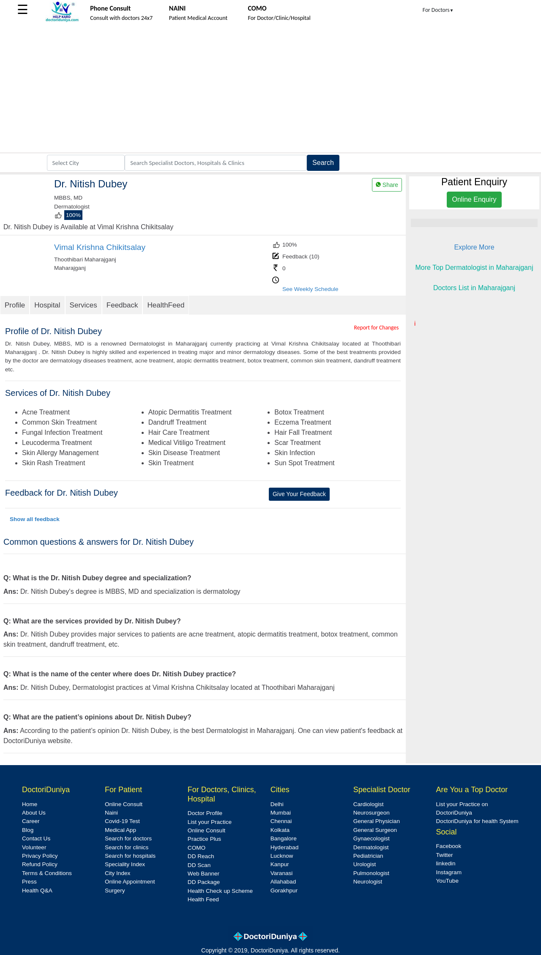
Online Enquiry (474, 199)
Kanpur (279, 864)
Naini (111, 813)
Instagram (449, 872)
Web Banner (203, 873)
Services (83, 305)
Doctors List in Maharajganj (474, 287)
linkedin (446, 863)
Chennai (281, 821)
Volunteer (34, 847)
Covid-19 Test (122, 821)
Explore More (474, 247)
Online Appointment (130, 881)
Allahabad (283, 881)
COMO (196, 848)
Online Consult (123, 804)
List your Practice (210, 822)
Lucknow (281, 856)
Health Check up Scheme (220, 891)
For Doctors (438, 10)
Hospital (47, 305)
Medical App (120, 830)
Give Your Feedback (299, 494)
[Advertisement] (270, 89)
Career (31, 821)
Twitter (444, 855)
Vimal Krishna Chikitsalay (99, 247)
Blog (27, 830)
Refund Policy (39, 864)
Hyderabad (284, 847)
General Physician (376, 821)
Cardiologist (368, 804)
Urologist (364, 864)
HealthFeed (165, 305)
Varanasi (281, 873)
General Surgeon (375, 830)
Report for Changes (376, 327)
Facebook (449, 846)
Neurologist (368, 881)
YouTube (447, 881)
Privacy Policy (40, 856)
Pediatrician (368, 856)
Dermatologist (371, 847)
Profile (15, 305)
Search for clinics (127, 847)
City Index (117, 873)
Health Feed (203, 899)
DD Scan (199, 865)
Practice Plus (204, 839)
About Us (34, 813)
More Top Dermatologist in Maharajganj (474, 267)
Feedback (122, 305)
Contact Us (36, 838)
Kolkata (280, 830)
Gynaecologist (371, 838)
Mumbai (280, 813)
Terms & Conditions (47, 873)
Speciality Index (125, 864)
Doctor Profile (205, 813)
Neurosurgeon (371, 813)
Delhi (277, 804)
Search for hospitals (130, 856)
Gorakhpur (284, 890)
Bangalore (283, 838)
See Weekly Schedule (310, 289)
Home (29, 804)
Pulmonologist (371, 873)
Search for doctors (128, 838)
